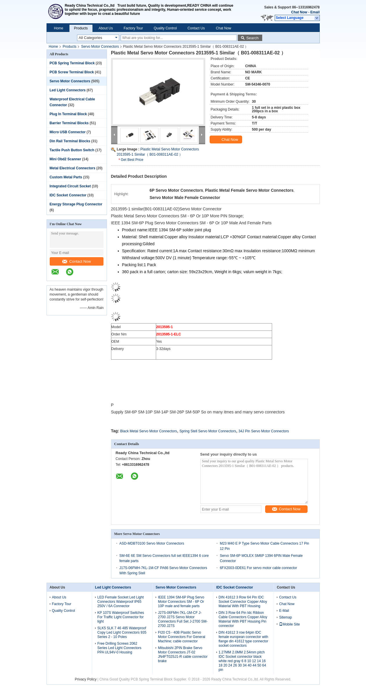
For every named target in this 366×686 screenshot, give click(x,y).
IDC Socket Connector (68, 195)
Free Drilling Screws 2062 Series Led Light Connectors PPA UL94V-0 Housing (119, 647)
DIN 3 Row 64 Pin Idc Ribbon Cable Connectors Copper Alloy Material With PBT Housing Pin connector (243, 619)
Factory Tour (133, 28)
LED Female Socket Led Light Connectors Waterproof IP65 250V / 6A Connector (120, 601)
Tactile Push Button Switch (72, 150)
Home (58, 28)
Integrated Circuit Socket (70, 186)
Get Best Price (132, 160)
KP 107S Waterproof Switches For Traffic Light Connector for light (120, 617)
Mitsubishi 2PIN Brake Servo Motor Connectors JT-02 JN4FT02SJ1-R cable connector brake (183, 654)
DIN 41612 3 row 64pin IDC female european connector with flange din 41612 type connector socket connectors (243, 639)
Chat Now (299, 12)
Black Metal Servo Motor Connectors (148, 431)
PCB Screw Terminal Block (72, 72)
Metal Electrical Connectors (72, 168)
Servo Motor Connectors (100, 47)
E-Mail (284, 611)
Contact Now (76, 261)
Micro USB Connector (68, 132)
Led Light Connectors (68, 90)
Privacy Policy (86, 679)
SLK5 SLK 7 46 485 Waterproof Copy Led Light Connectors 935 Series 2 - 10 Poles (122, 632)
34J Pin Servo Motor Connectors (263, 431)
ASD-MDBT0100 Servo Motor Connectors (151, 543)
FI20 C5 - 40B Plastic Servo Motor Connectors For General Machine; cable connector (181, 636)
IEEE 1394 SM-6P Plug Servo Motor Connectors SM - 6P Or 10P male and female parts (181, 601)
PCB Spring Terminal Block (72, 63)
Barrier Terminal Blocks (69, 123)
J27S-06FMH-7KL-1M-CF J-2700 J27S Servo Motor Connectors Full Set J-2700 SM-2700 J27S (183, 619)
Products (81, 28)
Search (252, 38)
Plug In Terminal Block (68, 114)
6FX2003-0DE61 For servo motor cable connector (258, 568)
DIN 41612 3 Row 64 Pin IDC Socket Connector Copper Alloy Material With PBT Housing (243, 601)
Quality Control (165, 28)
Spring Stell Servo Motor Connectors (207, 431)
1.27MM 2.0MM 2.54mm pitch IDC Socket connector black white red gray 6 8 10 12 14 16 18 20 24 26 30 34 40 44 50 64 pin (242, 661)
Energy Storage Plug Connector (76, 204)
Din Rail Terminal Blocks (70, 141)
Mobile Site (289, 624)
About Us (106, 28)
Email (314, 12)
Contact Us (196, 28)
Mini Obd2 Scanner (65, 159)
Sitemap (285, 617)
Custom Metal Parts (66, 177)
